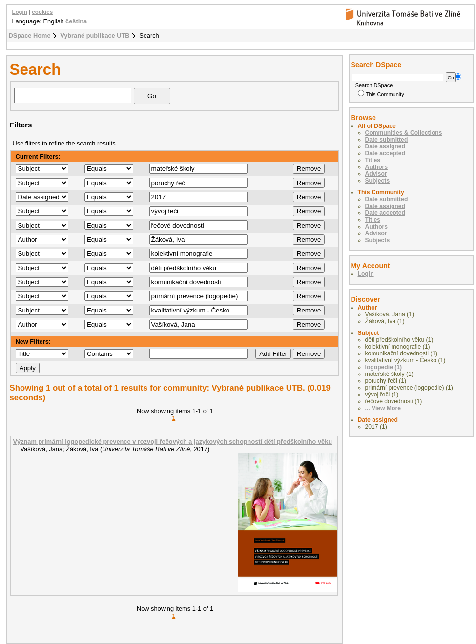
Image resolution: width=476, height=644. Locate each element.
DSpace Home (30, 35)
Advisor (376, 173)
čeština (76, 21)
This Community (381, 94)
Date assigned (385, 146)
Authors (376, 167)
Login (19, 12)
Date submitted (386, 139)
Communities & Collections (403, 132)
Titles (373, 160)
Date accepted (385, 153)
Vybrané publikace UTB (94, 35)
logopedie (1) (383, 367)
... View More (383, 408)
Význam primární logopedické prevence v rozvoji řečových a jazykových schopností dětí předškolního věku (172, 441)
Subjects (377, 180)
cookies (42, 12)
